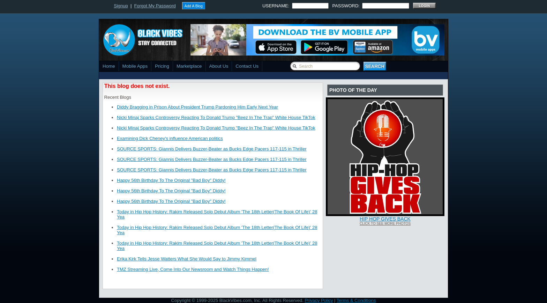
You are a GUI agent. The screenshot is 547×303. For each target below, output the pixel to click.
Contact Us (246, 66)
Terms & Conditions (356, 300)
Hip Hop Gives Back (385, 219)
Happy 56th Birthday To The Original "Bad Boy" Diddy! (171, 180)
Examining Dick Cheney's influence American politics (170, 138)
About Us (218, 66)
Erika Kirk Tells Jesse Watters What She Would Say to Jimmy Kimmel (186, 258)
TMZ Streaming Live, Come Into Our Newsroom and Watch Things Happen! (193, 269)
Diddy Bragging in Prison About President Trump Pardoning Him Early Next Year (197, 107)
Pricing (162, 66)
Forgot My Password (155, 5)
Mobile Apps (135, 66)
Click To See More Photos (385, 224)
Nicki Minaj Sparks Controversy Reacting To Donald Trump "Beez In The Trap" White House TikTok (216, 117)
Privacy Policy (319, 300)
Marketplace (189, 66)
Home (109, 66)
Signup (121, 5)
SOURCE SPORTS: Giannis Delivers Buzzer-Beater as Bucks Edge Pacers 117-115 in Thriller (212, 149)
